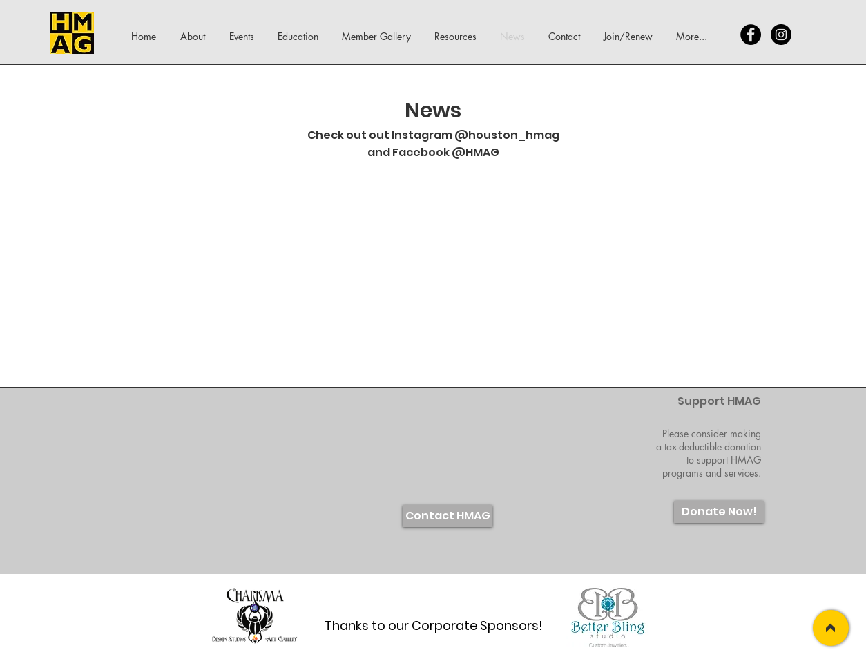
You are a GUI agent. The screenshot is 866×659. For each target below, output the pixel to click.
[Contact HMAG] (447, 516)
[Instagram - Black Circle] (781, 34)
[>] (831, 628)
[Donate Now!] (719, 512)
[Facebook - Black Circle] (750, 34)
